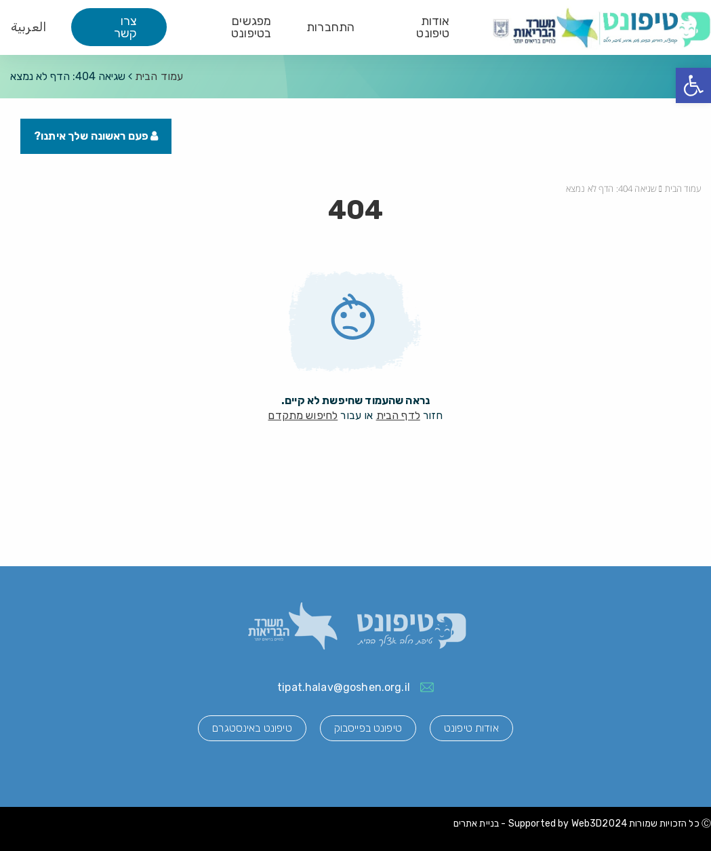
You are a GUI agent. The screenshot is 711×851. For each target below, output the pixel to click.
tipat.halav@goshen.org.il (343, 687)
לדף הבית (398, 415)
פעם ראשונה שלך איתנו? (96, 136)
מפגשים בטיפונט (251, 27)
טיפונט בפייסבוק (368, 727)
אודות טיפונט (432, 27)
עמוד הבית (159, 76)
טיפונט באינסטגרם (251, 727)
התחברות (330, 27)
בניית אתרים (476, 823)
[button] (693, 85)
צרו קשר (125, 27)
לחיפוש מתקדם (303, 415)
